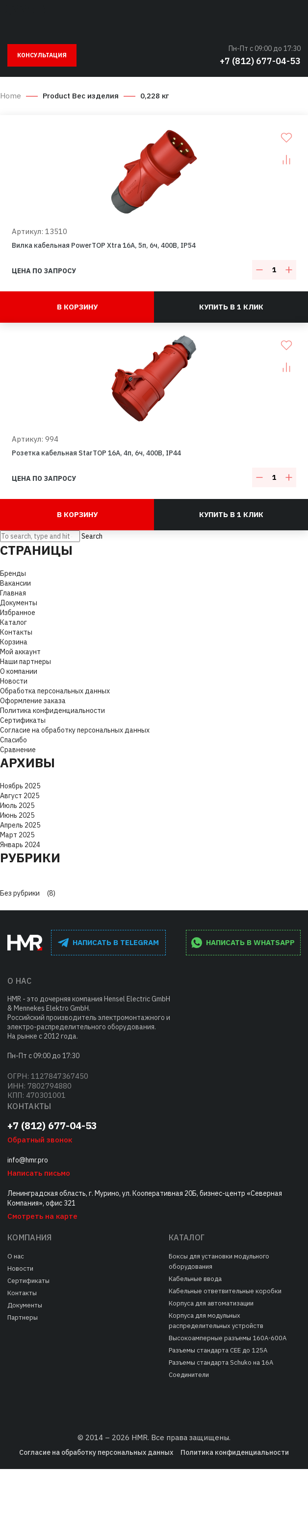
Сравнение (18, 749)
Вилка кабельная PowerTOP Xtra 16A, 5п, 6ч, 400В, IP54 (104, 245)
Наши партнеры (25, 661)
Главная (13, 593)
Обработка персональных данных (55, 691)
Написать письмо (38, 1173)
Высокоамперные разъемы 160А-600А (227, 1338)
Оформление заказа (33, 700)
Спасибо (13, 739)
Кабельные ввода (195, 1279)
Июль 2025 (17, 805)
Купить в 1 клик (231, 306)
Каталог (13, 622)
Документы (18, 602)
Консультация (42, 55)
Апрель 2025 (20, 825)
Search (92, 536)
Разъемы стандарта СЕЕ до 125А (218, 1350)
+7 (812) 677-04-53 (260, 61)
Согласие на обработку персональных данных (75, 730)
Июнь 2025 (17, 815)
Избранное (17, 612)
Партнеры (22, 1317)
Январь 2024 (20, 844)
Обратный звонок (39, 1139)
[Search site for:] (40, 536)
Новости (13, 681)
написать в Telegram (108, 943)
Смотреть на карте (42, 1216)
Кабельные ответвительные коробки (225, 1291)
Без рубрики (20, 893)
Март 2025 (17, 834)
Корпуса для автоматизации (211, 1303)
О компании (18, 671)
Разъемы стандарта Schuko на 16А (221, 1362)
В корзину (77, 306)
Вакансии (15, 583)
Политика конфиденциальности (52, 710)
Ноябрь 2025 (20, 786)
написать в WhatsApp (243, 942)
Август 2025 (19, 795)
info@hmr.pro (27, 1160)
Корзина (13, 642)
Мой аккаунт (20, 651)
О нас (15, 1256)
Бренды (13, 573)
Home (10, 95)
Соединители (189, 1375)
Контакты (16, 632)
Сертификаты (23, 720)
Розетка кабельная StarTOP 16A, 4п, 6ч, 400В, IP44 (96, 453)
